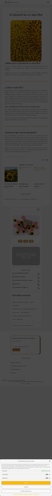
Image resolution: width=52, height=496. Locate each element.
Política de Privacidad (28, 494)
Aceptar (26, 482)
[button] (49, 461)
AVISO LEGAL (36, 494)
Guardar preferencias (26, 491)
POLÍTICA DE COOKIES (18, 494)
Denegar (26, 487)
